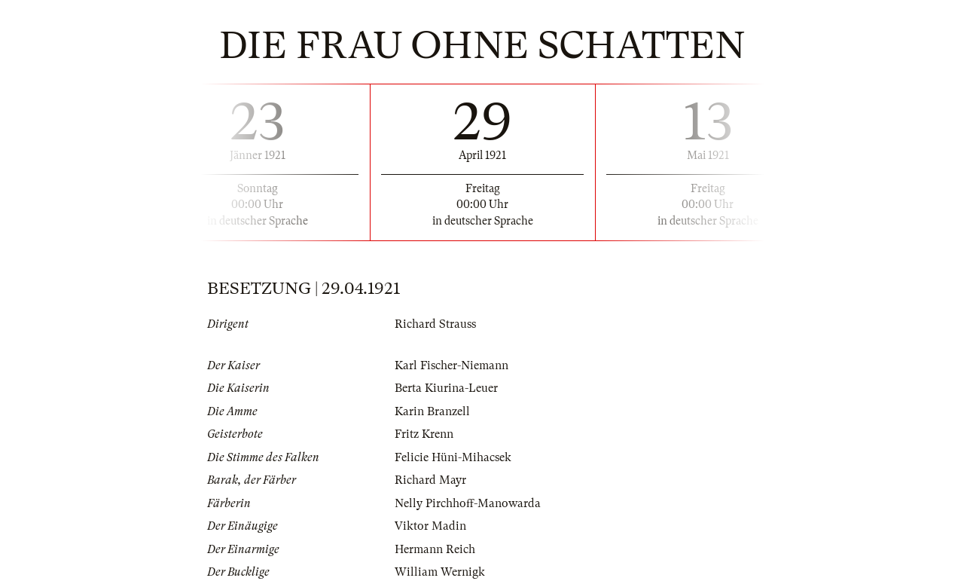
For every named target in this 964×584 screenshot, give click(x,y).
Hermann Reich (435, 549)
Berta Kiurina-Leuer (446, 388)
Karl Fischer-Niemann (451, 365)
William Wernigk (440, 572)
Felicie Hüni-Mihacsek (453, 457)
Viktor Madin (430, 526)
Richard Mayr (430, 480)
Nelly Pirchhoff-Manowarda (468, 503)
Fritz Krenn (424, 434)
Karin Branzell (432, 411)
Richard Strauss (435, 324)
